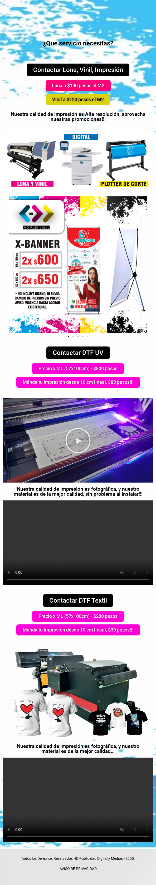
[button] (78, 85)
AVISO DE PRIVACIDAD (78, 869)
